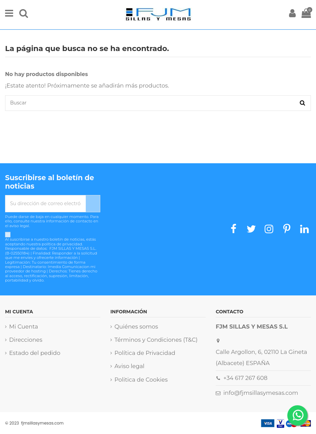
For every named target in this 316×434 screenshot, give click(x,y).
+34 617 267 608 (245, 378)
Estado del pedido (34, 352)
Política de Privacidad (144, 352)
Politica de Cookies (141, 379)
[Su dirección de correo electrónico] (45, 203)
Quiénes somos (136, 326)
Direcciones (25, 339)
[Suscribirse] (93, 203)
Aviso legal (129, 366)
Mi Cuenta (23, 326)
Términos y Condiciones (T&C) (156, 339)
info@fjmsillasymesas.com (260, 392)
